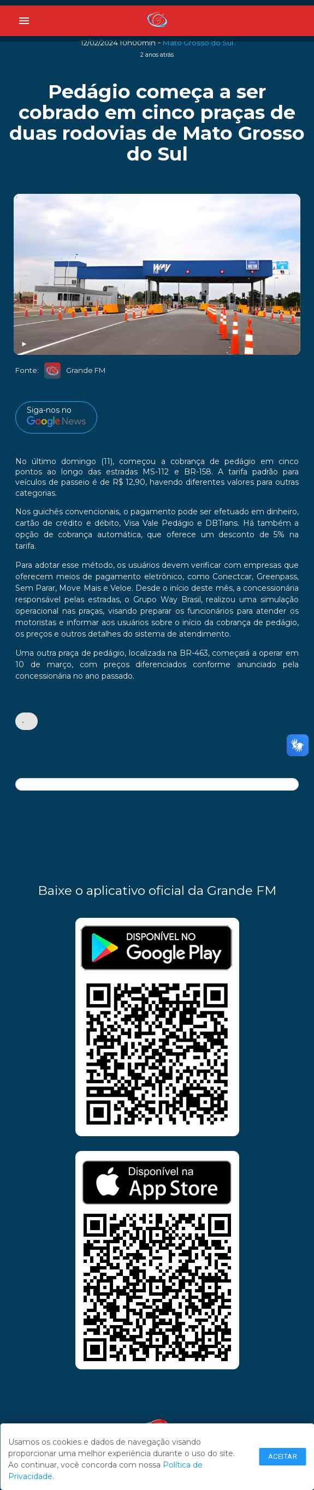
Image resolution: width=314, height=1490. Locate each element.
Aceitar (283, 1456)
